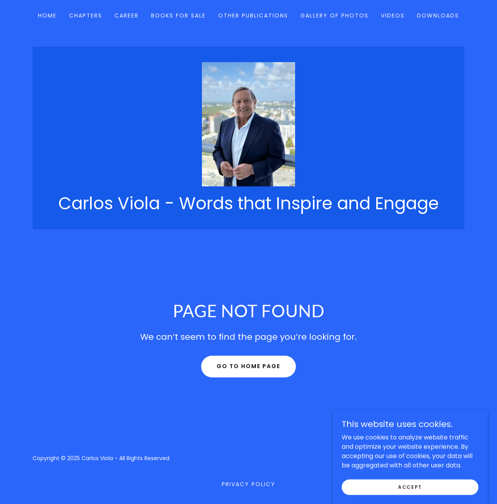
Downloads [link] (438, 15)
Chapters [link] (85, 15)
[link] (248, 123)
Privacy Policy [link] (248, 484)
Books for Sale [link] (178, 15)
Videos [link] (393, 15)
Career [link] (127, 15)
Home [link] (47, 15)
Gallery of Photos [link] (334, 15)
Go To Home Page (248, 366)
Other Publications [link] (253, 15)
